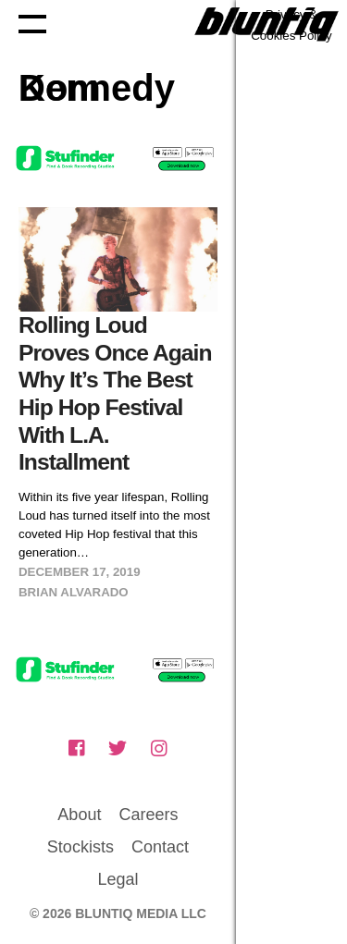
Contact (160, 847)
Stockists (80, 847)
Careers (148, 814)
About (79, 814)
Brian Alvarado (74, 592)
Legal (117, 879)
